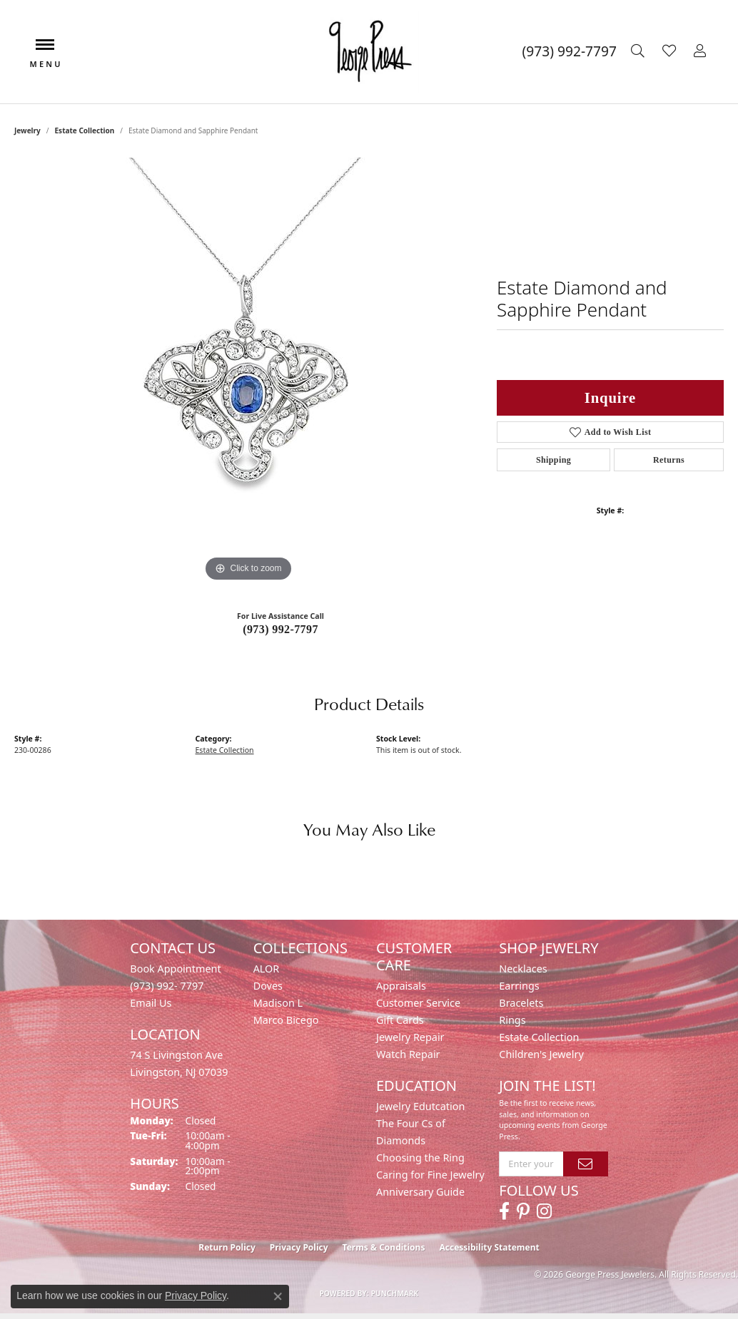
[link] (569, 51)
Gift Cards (400, 1020)
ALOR (266, 968)
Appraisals (401, 985)
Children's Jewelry (541, 1054)
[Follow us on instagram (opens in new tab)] (544, 1211)
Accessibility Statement (489, 1247)
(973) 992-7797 (280, 629)
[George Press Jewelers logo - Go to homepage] (369, 52)
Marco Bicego (286, 1020)
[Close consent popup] (277, 1296)
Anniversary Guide (420, 1192)
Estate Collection (85, 130)
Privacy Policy (299, 1247)
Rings (512, 1020)
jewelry (27, 130)
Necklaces (523, 968)
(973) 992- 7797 (166, 985)
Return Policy (227, 1247)
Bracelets (521, 1003)
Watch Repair (408, 1054)
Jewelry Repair (410, 1037)
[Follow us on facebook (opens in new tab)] (504, 1211)
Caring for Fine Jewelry (430, 1174)
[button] (639, 51)
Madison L (278, 1003)
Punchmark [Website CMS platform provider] (395, 1293)
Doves (268, 985)
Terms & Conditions (384, 1247)
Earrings (519, 985)
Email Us (150, 1003)
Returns (668, 460)
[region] (248, 371)
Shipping (553, 460)
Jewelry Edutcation (420, 1106)
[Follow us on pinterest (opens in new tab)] (523, 1211)
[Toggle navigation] (45, 51)
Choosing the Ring (420, 1157)
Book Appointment (175, 968)
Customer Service (418, 1003)
